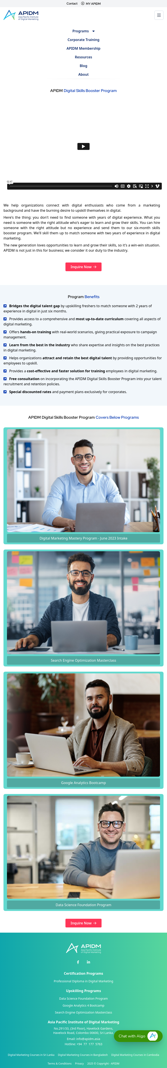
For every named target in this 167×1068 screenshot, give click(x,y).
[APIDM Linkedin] (88, 962)
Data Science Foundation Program (83, 998)
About (83, 74)
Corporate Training (84, 39)
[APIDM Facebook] (78, 962)
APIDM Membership (83, 48)
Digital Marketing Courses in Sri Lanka (31, 1055)
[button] (138, 1036)
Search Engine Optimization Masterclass (83, 1012)
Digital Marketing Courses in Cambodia (135, 1055)
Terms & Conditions (60, 1063)
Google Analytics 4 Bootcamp (83, 1005)
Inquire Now (84, 266)
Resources (83, 57)
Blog (83, 65)
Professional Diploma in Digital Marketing (83, 981)
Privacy (79, 1063)
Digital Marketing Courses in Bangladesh (83, 1055)
